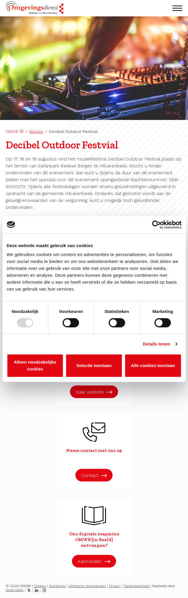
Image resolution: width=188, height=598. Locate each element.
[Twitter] (29, 590)
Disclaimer (57, 586)
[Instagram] (44, 590)
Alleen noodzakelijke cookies (35, 365)
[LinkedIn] (36, 590)
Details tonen (156, 343)
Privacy (114, 586)
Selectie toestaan (94, 365)
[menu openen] (177, 8)
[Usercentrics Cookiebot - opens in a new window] (156, 224)
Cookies (40, 586)
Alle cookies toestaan (153, 365)
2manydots (14, 590)
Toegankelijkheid (136, 586)
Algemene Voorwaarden (87, 586)
